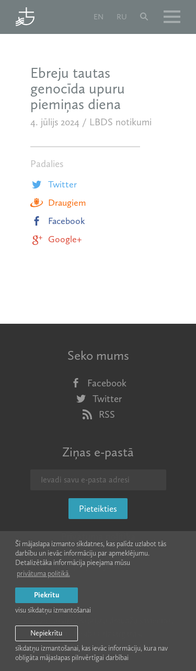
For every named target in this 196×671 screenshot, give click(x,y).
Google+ (56, 239)
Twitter (53, 184)
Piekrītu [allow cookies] (46, 595)
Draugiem (58, 202)
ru (122, 16)
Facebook (57, 221)
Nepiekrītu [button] (46, 633)
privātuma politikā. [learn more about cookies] (43, 573)
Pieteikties (98, 508)
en (98, 16)
